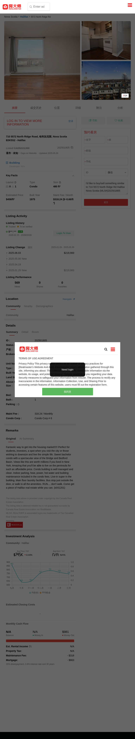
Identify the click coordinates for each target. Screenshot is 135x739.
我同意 (67, 391)
